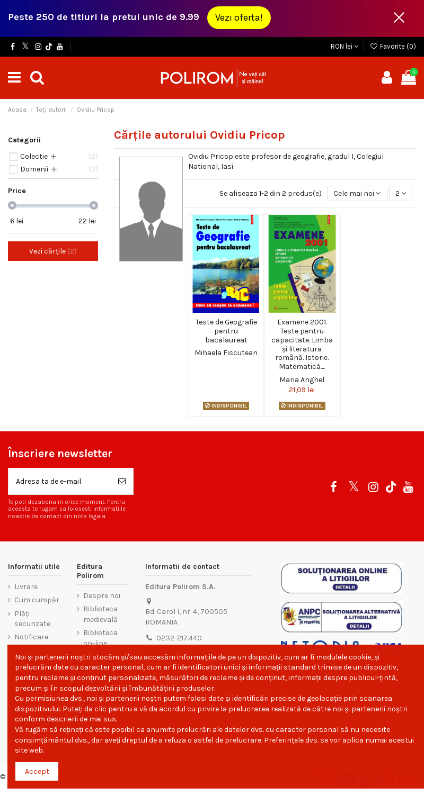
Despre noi (101, 595)
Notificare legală (31, 642)
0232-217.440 (179, 638)
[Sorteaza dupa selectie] (357, 193)
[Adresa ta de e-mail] (59, 481)
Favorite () (392, 46)
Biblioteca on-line (100, 638)
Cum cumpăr (36, 599)
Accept (37, 771)
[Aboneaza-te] (122, 481)
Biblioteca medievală (100, 614)
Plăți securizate (32, 619)
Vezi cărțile (53, 251)
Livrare (26, 586)
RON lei (344, 46)
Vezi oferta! (239, 17)
